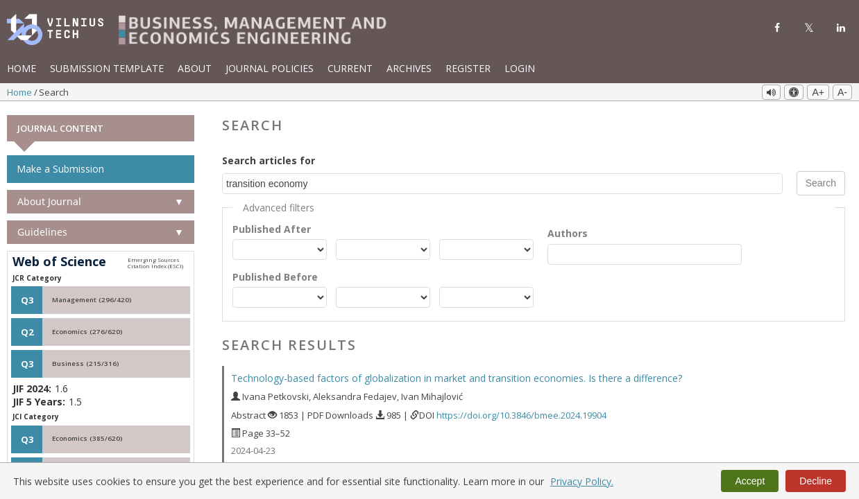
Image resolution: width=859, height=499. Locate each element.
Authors (567, 231)
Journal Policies (270, 68)
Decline (815, 481)
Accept (750, 481)
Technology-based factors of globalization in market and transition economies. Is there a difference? (456, 377)
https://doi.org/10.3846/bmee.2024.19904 (521, 414)
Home (21, 68)
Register (468, 68)
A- (842, 92)
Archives (409, 68)
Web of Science (59, 261)
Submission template (107, 68)
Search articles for (268, 159)
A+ (818, 92)
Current (350, 68)
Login (519, 68)
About (195, 68)
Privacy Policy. (581, 481)
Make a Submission (60, 168)
